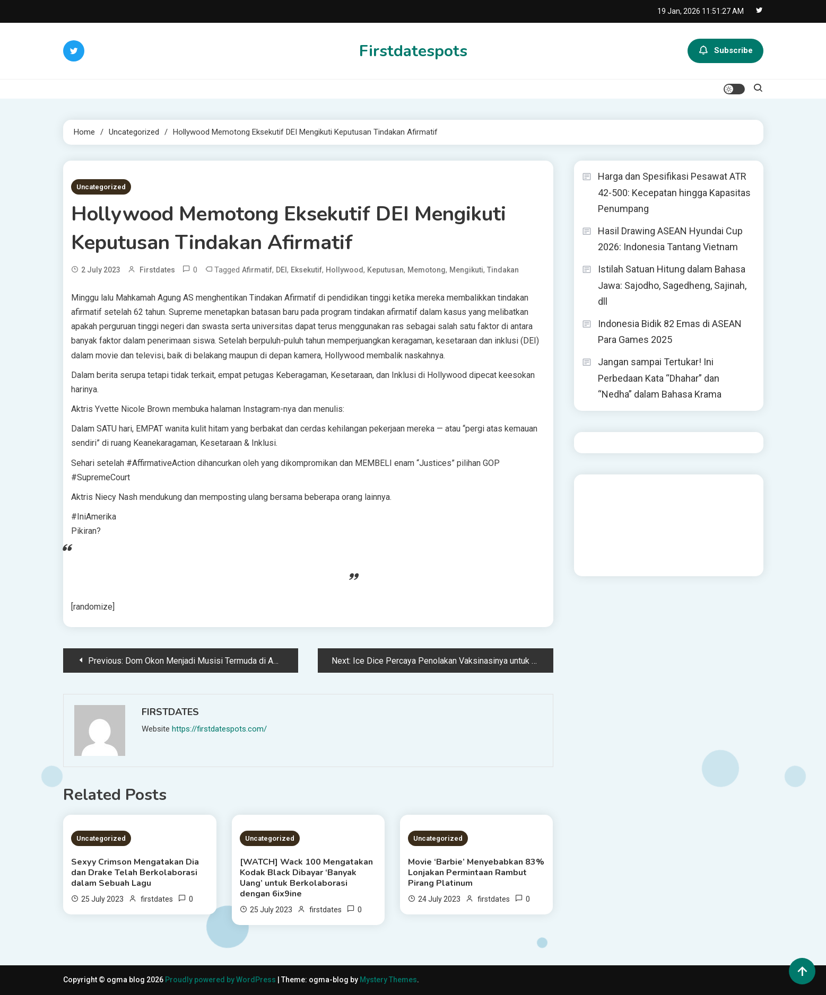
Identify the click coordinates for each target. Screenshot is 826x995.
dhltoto (594, 489)
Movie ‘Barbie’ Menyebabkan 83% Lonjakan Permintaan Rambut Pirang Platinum (476, 872)
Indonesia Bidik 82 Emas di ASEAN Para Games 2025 (670, 332)
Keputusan (385, 270)
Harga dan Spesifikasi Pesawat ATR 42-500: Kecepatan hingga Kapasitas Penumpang (674, 192)
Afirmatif (257, 270)
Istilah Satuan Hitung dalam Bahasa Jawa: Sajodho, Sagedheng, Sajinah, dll (672, 285)
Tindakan (503, 270)
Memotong (426, 270)
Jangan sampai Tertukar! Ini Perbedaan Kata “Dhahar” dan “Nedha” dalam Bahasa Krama (659, 378)
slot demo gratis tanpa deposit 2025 (668, 503)
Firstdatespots (413, 51)
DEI (281, 270)
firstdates (157, 270)
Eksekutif (306, 270)
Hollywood (344, 270)
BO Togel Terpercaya (645, 489)
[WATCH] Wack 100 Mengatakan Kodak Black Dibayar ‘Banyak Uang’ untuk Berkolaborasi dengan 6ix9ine (306, 878)
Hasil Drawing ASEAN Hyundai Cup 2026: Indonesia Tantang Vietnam (670, 239)
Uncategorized (101, 187)
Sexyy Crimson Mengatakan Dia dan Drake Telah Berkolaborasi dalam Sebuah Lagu (135, 872)
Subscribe (725, 50)
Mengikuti (466, 270)
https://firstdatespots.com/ (219, 729)
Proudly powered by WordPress (221, 979)
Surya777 (598, 561)
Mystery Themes (388, 979)
